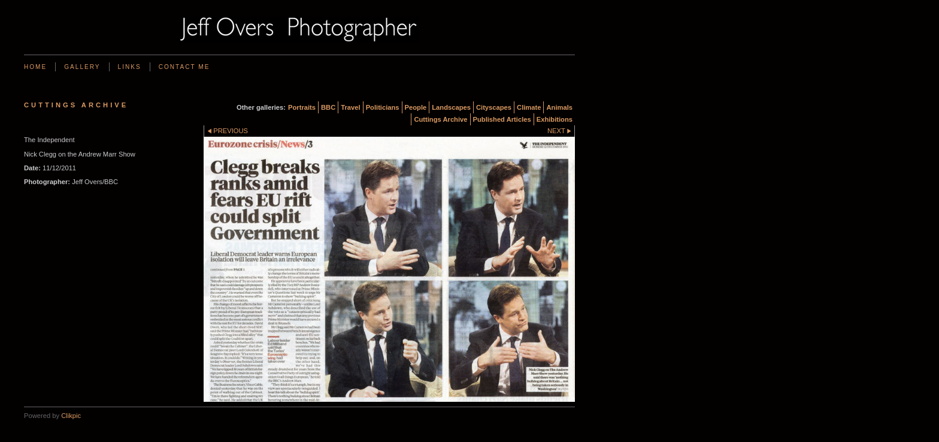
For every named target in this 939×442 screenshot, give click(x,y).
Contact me (184, 67)
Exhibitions (555, 119)
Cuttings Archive (440, 119)
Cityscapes (493, 107)
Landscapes (451, 107)
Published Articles (502, 119)
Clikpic (71, 415)
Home (35, 67)
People (416, 107)
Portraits (302, 107)
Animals (559, 107)
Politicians (382, 107)
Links (129, 67)
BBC (328, 107)
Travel (350, 107)
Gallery (82, 67)
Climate (529, 107)
